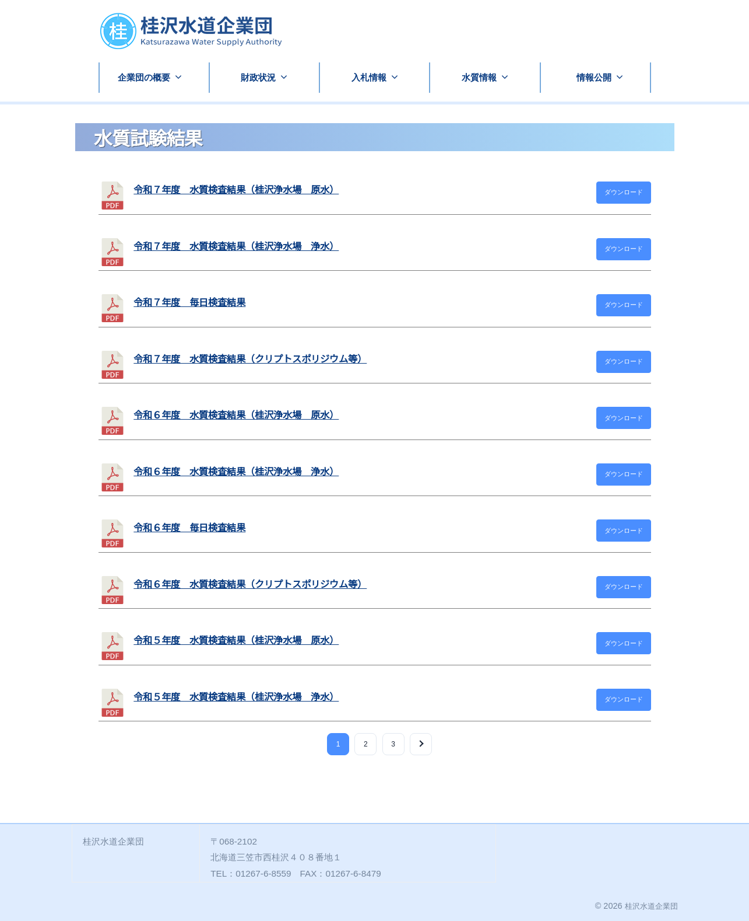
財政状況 (258, 77)
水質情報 (479, 77)
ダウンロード (623, 192)
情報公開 (593, 77)
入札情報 (368, 77)
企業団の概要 (144, 77)
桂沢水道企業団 (649, 905)
